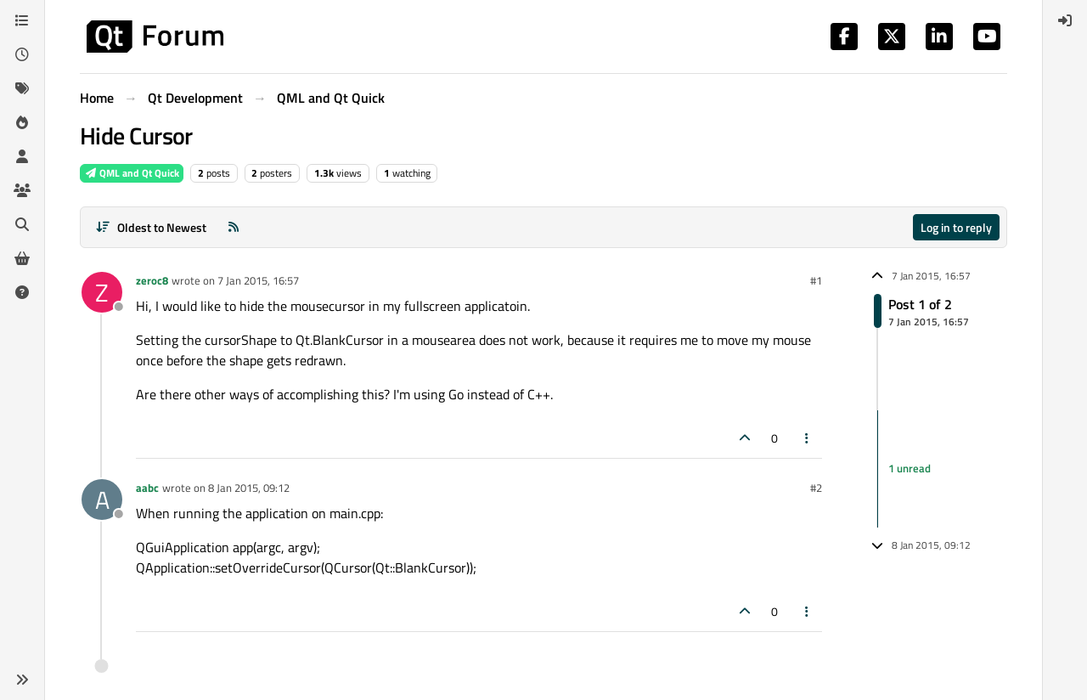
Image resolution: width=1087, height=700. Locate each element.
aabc (147, 487)
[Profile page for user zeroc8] (102, 292)
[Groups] (22, 190)
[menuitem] (1065, 20)
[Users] (22, 156)
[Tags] (22, 88)
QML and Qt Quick (131, 173)
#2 (816, 487)
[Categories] (22, 20)
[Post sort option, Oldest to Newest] (150, 227)
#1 (816, 280)
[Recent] (22, 54)
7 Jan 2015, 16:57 (258, 280)
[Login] (1065, 20)
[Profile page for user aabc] (102, 499)
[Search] (22, 224)
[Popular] (22, 122)
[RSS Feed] (233, 227)
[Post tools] (807, 438)
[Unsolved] (22, 292)
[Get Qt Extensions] (22, 258)
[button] (22, 679)
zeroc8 (152, 280)
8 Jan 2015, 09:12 (249, 487)
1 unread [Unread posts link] (909, 468)
